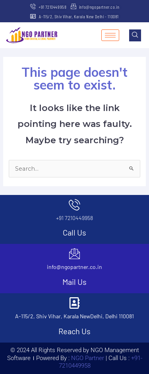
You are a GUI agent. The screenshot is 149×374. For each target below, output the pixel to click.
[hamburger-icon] (110, 35)
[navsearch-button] (135, 35)
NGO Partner (87, 358)
